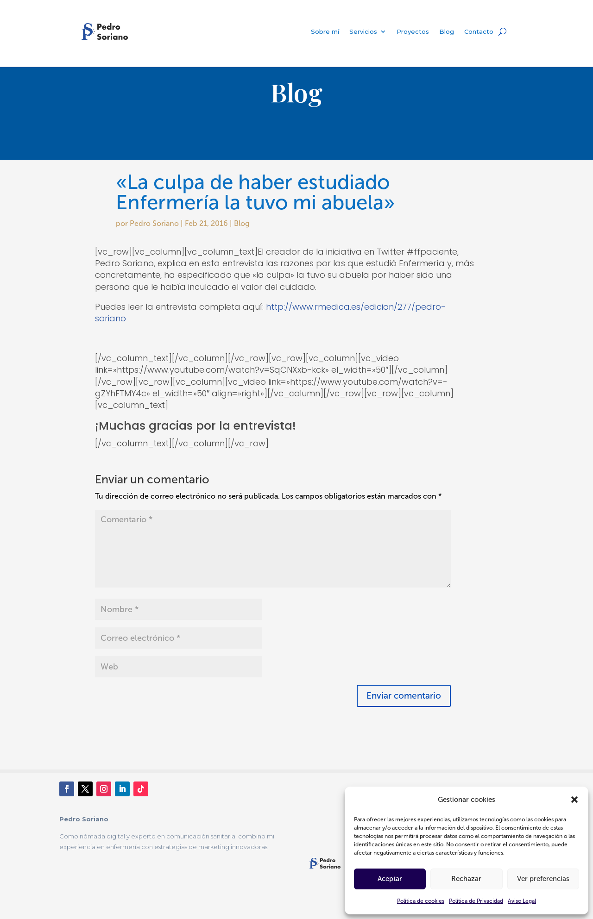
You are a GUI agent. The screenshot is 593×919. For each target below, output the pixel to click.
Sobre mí (325, 31)
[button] (574, 799)
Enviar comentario (403, 695)
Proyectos (413, 31)
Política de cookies (420, 901)
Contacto (478, 31)
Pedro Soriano (154, 223)
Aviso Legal (522, 901)
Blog (446, 31)
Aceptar (390, 879)
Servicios (363, 31)
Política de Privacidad (476, 901)
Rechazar (466, 879)
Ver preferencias (543, 879)
